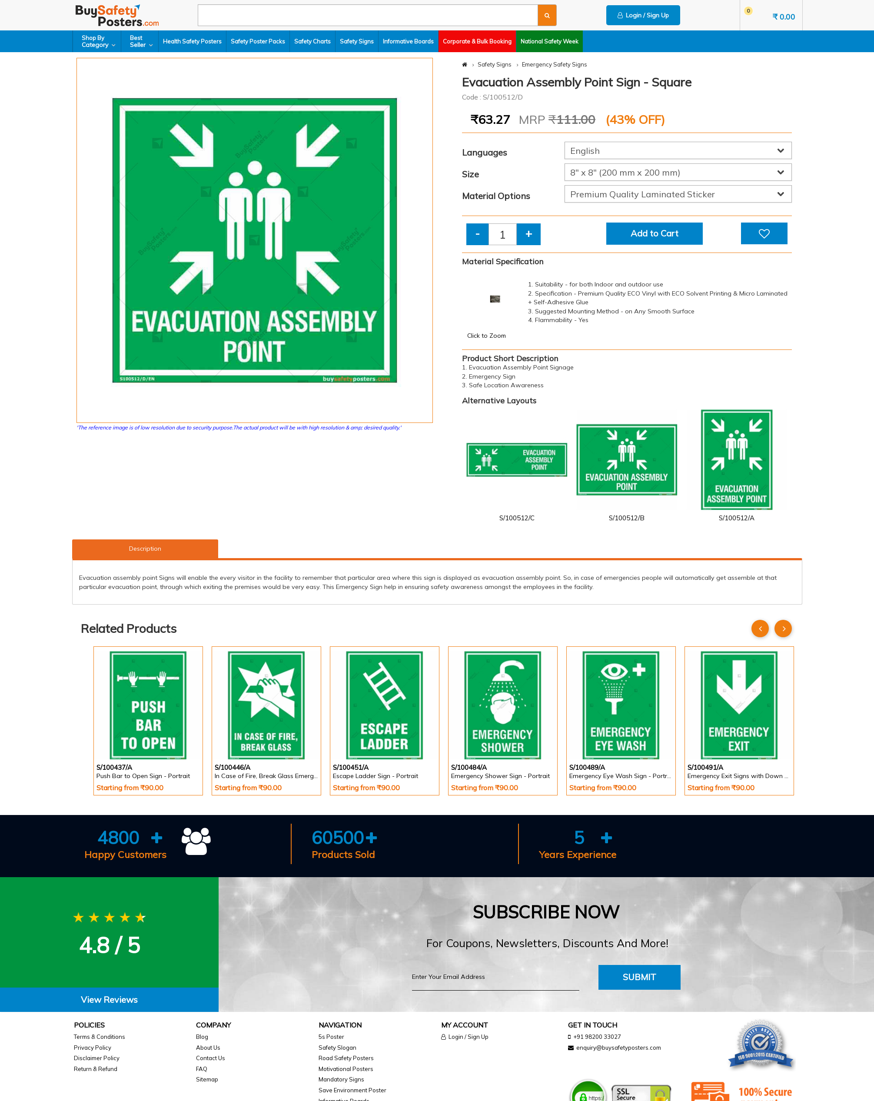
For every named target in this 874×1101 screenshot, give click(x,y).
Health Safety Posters (192, 41)
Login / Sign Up (643, 15)
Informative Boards (408, 41)
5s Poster (331, 1036)
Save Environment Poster (352, 1090)
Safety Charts (312, 41)
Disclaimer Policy (97, 1057)
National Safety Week (549, 41)
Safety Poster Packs (258, 41)
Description (145, 548)
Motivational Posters (346, 1068)
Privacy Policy (92, 1047)
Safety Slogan (337, 1047)
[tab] (109, 1000)
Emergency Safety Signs (554, 64)
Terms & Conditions (99, 1036)
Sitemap (207, 1079)
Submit (639, 976)
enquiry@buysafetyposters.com (618, 1047)
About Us (208, 1047)
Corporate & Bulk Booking (477, 41)
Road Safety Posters (346, 1057)
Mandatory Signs (341, 1079)
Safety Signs (357, 41)
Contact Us (210, 1057)
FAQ (201, 1068)
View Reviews (109, 999)
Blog (202, 1036)
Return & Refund (95, 1068)
